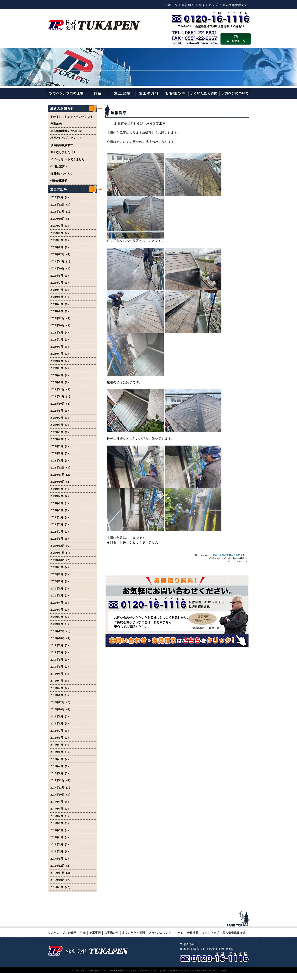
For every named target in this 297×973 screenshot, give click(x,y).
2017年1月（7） (60, 858)
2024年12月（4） (61, 254)
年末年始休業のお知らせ (66, 131)
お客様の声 (111, 932)
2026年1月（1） (60, 197)
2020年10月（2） (61, 560)
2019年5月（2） (60, 666)
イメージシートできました (67, 159)
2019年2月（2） (60, 688)
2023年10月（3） (61, 325)
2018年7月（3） (60, 730)
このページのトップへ (238, 919)
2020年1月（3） (60, 623)
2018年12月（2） (61, 702)
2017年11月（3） (61, 787)
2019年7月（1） (60, 652)
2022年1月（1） (60, 460)
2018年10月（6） (61, 709)
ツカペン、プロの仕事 (62, 932)
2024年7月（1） (60, 282)
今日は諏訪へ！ (60, 166)
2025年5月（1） (60, 240)
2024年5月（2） (60, 289)
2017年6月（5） (60, 823)
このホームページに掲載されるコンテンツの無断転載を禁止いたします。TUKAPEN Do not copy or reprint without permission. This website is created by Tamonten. (148, 970)
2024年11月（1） (61, 261)
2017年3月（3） (60, 844)
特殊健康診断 (58, 180)
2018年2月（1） (60, 766)
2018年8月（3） (60, 723)
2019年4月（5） (60, 673)
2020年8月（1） (60, 574)
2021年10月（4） (61, 481)
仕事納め (56, 123)
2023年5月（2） (60, 353)
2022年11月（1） (61, 396)
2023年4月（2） (60, 361)
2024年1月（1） (60, 311)
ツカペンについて (159, 932)
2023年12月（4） (61, 318)
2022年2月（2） (60, 453)
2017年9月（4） (60, 801)
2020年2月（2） (60, 616)
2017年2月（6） (60, 851)
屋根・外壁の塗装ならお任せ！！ (230, 555)
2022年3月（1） (60, 446)
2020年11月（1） (61, 552)
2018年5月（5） (60, 744)
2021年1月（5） (60, 538)
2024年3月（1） (60, 304)
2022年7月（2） (60, 417)
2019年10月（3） (61, 638)
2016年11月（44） (61, 872)
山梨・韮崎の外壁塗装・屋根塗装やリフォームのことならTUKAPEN (88, 950)
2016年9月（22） (61, 887)
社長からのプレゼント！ (66, 138)
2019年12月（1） (61, 631)
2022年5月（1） (60, 432)
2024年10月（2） (61, 268)
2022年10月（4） (61, 403)
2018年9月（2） (60, 716)
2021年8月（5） (60, 488)
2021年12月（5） (61, 467)
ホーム (172, 5)
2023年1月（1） (60, 382)
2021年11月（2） (61, 474)
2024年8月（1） (60, 275)
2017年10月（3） (61, 794)
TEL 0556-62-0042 (215, 957)
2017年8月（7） (60, 808)
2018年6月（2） (60, 737)
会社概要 (188, 5)
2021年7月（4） (60, 495)
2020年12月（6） (61, 545)
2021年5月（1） (60, 510)
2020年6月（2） (60, 588)
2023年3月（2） (60, 368)
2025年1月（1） (60, 247)
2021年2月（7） (60, 531)
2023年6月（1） (60, 346)
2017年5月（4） (60, 830)
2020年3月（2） (60, 609)
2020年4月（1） (60, 602)
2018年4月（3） (60, 751)
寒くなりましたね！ (63, 152)
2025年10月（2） (61, 218)
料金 (83, 932)
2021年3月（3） (60, 524)
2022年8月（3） (60, 410)
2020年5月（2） (60, 595)
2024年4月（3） (60, 296)
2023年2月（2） (60, 375)
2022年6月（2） (60, 424)
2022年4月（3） (60, 439)
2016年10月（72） (61, 879)
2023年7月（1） (60, 339)
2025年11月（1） (61, 211)
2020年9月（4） (60, 567)
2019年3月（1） (60, 680)
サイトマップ (208, 5)
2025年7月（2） (60, 225)
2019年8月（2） (60, 645)
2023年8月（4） (60, 332)
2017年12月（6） (61, 780)
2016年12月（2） (61, 865)
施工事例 (95, 932)
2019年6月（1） (60, 659)
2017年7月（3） (60, 816)
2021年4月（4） (60, 517)
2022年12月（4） (61, 389)
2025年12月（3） (61, 204)
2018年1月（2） (60, 773)
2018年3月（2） (60, 759)
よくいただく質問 (133, 932)
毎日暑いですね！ (61, 173)
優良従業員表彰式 (61, 145)
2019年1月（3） (60, 695)
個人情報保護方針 (235, 5)
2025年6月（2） (60, 233)
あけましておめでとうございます (71, 116)
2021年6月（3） (60, 503)
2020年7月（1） (60, 581)
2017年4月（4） (60, 837)
